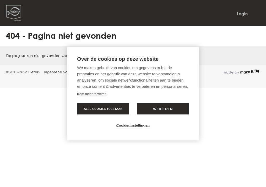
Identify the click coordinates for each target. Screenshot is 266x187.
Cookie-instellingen (133, 125)
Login (242, 13)
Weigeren (162, 109)
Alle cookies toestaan (103, 108)
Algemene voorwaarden (66, 72)
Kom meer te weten (92, 94)
